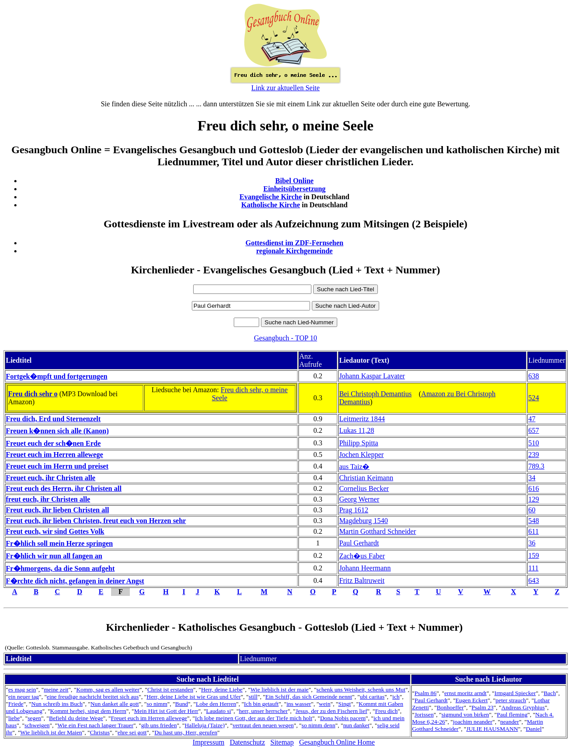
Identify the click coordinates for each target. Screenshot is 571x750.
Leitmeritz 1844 (362, 419)
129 (533, 499)
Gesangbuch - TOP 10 (285, 338)
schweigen (37, 725)
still (252, 696)
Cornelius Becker (364, 488)
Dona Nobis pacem (342, 718)
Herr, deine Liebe (222, 689)
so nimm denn (318, 725)
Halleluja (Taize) (205, 725)
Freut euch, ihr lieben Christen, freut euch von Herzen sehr (96, 520)
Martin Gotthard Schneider (377, 531)
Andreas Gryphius (523, 707)
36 (531, 543)
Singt (344, 703)
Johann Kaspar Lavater (372, 376)
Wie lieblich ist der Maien (51, 732)
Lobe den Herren (216, 703)
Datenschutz (247, 742)
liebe (14, 718)
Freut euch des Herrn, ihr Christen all (63, 488)
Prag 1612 (353, 510)
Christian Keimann (366, 478)
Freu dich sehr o (33, 394)
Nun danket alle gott (115, 703)
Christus (100, 732)
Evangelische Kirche (271, 197)
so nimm (157, 703)
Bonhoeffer (450, 707)
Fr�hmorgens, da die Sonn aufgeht (60, 568)
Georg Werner (359, 499)
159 (533, 555)
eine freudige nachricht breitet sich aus (93, 696)
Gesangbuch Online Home (337, 742)
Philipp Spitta (358, 443)
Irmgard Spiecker (515, 693)
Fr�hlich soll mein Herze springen (59, 543)
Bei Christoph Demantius (375, 394)
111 (533, 568)
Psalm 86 (425, 693)
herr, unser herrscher (263, 711)
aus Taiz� (354, 466)
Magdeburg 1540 (363, 520)
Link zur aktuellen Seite (285, 88)
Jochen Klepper (361, 454)
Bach (550, 693)
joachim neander (472, 721)
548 (533, 520)
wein (325, 703)
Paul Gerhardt (359, 543)
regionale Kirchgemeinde (294, 251)
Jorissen (424, 714)
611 (533, 531)
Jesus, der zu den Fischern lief (331, 711)
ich (395, 696)
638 (533, 376)
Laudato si (218, 711)
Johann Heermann (365, 568)
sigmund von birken (465, 714)
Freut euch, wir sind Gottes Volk (55, 531)
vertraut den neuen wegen (263, 725)
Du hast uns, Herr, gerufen (185, 732)
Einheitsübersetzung (294, 189)
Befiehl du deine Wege (76, 718)
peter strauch (511, 700)
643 (533, 580)
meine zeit (56, 689)
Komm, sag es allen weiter (108, 689)
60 (531, 510)
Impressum (208, 742)
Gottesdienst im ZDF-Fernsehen (294, 243)
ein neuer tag (23, 696)
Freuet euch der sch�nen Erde (53, 443)
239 (533, 454)
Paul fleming (512, 714)
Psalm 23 (482, 707)
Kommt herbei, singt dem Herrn (88, 711)
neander (509, 721)
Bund (181, 703)
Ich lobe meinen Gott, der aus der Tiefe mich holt (253, 718)
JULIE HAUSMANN (492, 728)
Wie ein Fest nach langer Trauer (95, 725)
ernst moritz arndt (465, 693)
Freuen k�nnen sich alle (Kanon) (57, 431)
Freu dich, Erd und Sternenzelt (53, 419)
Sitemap (282, 742)
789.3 (536, 466)
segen (34, 718)
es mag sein (22, 689)
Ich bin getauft (261, 703)
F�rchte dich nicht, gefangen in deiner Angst (75, 581)
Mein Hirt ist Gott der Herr (166, 711)
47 (531, 419)
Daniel (534, 728)
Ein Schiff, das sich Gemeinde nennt (308, 696)
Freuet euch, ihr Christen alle (50, 478)
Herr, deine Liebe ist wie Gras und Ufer (194, 696)
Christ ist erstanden (170, 689)
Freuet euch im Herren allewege (54, 454)
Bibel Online (294, 180)
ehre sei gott (132, 732)
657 (533, 430)
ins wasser (298, 703)
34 (531, 478)
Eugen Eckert (471, 700)
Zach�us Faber (362, 556)
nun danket (356, 725)
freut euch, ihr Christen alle (48, 499)
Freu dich (386, 711)
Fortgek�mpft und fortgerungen (57, 376)
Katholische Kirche (270, 205)
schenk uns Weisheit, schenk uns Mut (360, 689)
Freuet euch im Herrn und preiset (57, 466)
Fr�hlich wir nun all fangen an (54, 556)
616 (533, 488)
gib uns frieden (159, 725)
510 (533, 443)
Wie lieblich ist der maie (279, 689)
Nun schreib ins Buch (57, 703)
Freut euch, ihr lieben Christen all (57, 510)
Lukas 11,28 (356, 430)
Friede (15, 703)
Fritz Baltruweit (362, 580)
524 (533, 398)
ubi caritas (372, 696)
